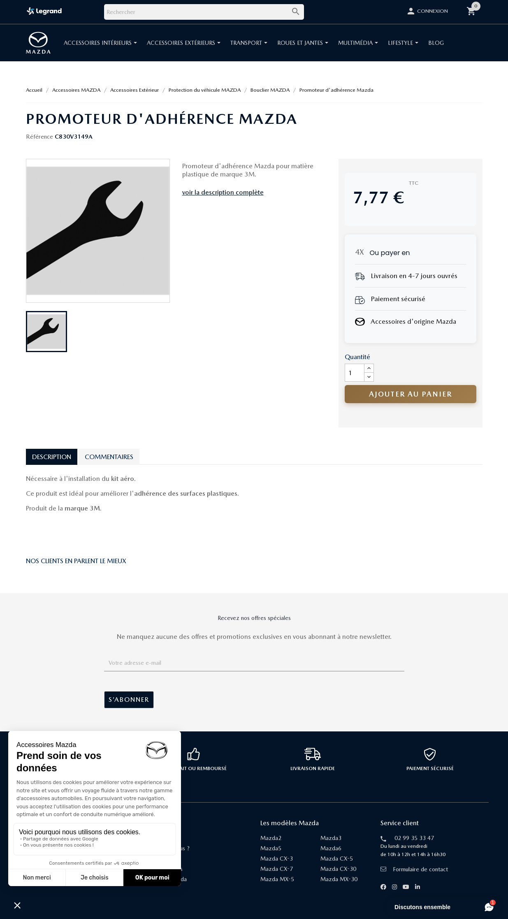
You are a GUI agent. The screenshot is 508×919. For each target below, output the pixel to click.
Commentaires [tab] (109, 457)
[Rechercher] (204, 12)
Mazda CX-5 (336, 858)
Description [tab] (51, 457)
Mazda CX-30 (338, 869)
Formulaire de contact (414, 869)
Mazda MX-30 (338, 879)
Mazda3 (330, 838)
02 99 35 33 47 (414, 838)
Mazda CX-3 (276, 858)
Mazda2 (270, 838)
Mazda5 (270, 848)
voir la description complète (223, 192)
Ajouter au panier (410, 394)
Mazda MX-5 (277, 879)
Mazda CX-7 (276, 869)
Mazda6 (330, 848)
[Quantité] (354, 373)
